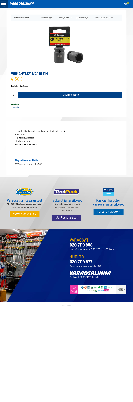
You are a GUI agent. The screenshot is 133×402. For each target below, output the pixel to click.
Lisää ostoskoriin (71, 95)
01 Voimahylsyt (82, 18)
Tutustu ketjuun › (108, 211)
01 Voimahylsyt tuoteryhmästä (28, 164)
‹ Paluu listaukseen (21, 18)
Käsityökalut (64, 18)
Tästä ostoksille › (24, 214)
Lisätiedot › (15, 107)
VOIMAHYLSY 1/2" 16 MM (104, 18)
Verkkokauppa (46, 18)
